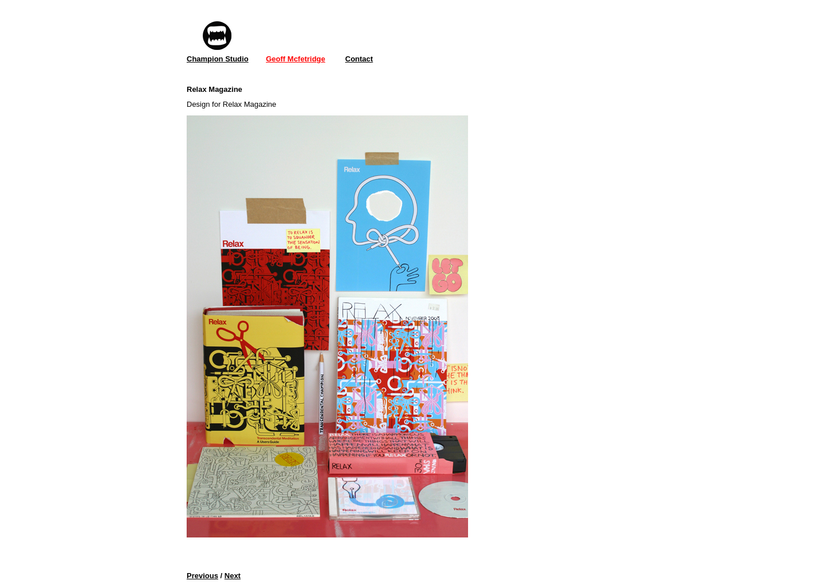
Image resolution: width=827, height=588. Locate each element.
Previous (202, 575)
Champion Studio (218, 59)
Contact (359, 59)
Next (233, 575)
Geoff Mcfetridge (295, 59)
